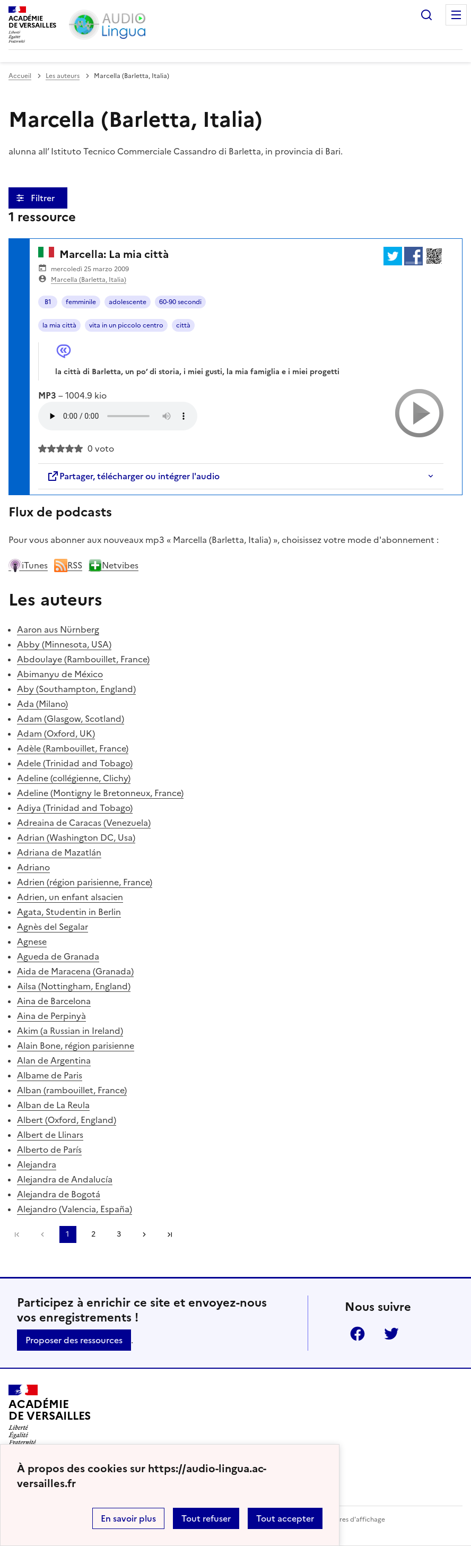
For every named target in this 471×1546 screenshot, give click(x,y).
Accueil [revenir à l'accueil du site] (19, 76)
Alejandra (36, 1164)
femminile (81, 302)
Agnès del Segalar (52, 926)
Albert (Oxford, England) (66, 1119)
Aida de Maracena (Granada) (75, 971)
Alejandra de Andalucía (64, 1179)
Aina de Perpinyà (51, 1015)
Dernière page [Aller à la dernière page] (169, 1234)
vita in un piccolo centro (126, 325)
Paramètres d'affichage (349, 1519)
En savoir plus (128, 1518)
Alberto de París (49, 1149)
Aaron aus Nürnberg (58, 629)
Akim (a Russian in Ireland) (70, 1030)
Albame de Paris (49, 1075)
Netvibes (113, 565)
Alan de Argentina (54, 1060)
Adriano (33, 867)
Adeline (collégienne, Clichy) (73, 778)
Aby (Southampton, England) (76, 689)
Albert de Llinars (50, 1134)
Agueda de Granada (58, 956)
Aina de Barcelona (54, 1001)
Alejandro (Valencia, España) (74, 1209)
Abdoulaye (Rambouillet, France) (83, 659)
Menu (456, 14)
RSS (68, 565)
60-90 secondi (180, 302)
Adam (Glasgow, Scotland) (70, 718)
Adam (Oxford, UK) (56, 733)
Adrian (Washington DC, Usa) (76, 837)
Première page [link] (16, 1234)
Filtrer (44, 198)
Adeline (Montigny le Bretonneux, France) (100, 793)
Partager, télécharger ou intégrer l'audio (133, 476)
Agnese (32, 941)
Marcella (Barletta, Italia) (88, 279)
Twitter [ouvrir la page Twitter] (391, 1333)
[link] (42, 1234)
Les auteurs (63, 76)
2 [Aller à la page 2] (93, 1234)
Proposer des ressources (74, 1340)
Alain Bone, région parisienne (75, 1045)
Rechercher (426, 14)
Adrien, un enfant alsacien (70, 897)
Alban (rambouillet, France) (72, 1090)
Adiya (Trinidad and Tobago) (75, 807)
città (183, 325)
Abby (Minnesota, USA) (64, 644)
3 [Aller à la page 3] (119, 1234)
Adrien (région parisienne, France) (84, 882)
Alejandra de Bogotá (58, 1194)
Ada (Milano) (42, 703)
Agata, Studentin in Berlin (69, 911)
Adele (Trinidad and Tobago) (75, 763)
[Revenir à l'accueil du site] (49, 1415)
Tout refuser (206, 1518)
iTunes (28, 565)
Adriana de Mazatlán (59, 852)
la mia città (59, 325)
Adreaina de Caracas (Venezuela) (84, 822)
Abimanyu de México (60, 674)
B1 (48, 302)
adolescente (127, 302)
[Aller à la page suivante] (144, 1234)
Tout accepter (285, 1518)
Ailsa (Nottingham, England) (73, 986)
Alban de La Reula (53, 1105)
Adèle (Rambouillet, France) (72, 748)
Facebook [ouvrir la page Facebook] (357, 1333)
